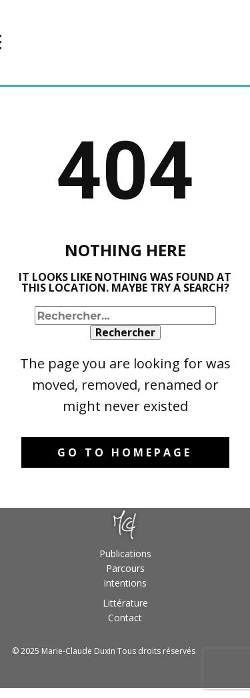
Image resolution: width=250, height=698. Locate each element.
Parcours (125, 568)
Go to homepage (124, 452)
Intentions (125, 583)
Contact (125, 617)
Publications (125, 553)
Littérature (125, 603)
